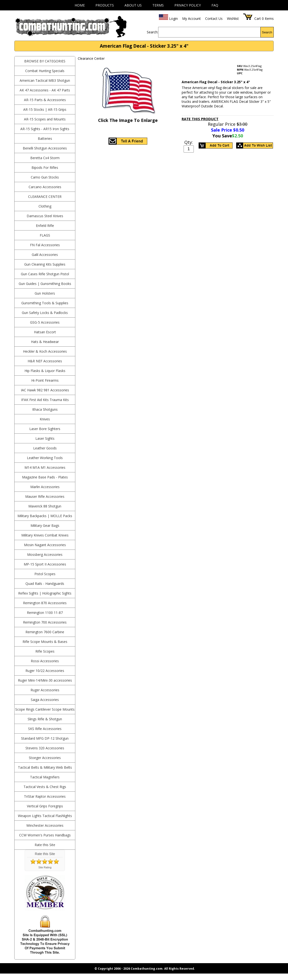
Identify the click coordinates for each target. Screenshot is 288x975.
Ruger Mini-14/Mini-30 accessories (45, 680)
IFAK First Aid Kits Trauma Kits (45, 399)
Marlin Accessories (45, 486)
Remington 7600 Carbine (44, 632)
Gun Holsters (45, 293)
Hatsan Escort (45, 332)
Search (267, 32)
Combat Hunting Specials (44, 70)
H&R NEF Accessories (45, 361)
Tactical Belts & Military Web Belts (45, 767)
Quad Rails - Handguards (44, 583)
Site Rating (45, 867)
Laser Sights (44, 438)
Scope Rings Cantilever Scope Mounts (45, 709)
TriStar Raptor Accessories (45, 796)
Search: (152, 32)
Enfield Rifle (45, 225)
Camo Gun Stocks (45, 177)
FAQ (214, 5)
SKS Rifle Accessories (45, 728)
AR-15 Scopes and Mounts (45, 119)
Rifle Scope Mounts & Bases (45, 641)
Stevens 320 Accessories (44, 748)
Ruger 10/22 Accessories (44, 670)
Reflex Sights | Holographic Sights (44, 593)
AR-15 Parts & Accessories (45, 99)
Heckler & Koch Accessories (45, 351)
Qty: (188, 142)
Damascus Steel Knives (45, 216)
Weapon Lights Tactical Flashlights (45, 815)
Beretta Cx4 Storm (45, 158)
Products (104, 5)
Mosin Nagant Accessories (45, 545)
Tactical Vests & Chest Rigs (44, 786)
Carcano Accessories (45, 187)
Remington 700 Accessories (45, 622)
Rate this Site (45, 844)
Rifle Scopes (44, 651)
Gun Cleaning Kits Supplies (44, 264)
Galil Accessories (45, 254)
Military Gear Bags (45, 525)
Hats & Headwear (45, 341)
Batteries (45, 138)
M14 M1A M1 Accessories (44, 467)
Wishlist (233, 18)
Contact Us (214, 18)
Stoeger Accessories (45, 757)
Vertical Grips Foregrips (45, 806)
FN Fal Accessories (45, 245)
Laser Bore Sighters (44, 428)
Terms (158, 5)
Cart (257, 18)
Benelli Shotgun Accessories (45, 148)
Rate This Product (200, 118)
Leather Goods (45, 448)
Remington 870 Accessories (45, 603)
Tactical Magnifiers (45, 777)
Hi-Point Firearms (45, 380)
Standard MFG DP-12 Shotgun (45, 738)
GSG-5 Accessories (45, 322)
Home (80, 5)
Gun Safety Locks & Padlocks (45, 312)
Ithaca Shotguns (45, 409)
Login (173, 18)
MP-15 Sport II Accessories (45, 564)
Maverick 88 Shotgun (44, 506)
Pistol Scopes (44, 574)
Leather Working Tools (45, 457)
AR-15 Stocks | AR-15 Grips (44, 109)
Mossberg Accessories (44, 554)
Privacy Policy (187, 5)
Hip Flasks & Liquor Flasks (44, 370)
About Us (133, 5)
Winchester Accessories (44, 825)
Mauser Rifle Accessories (44, 496)
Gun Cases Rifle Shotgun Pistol (45, 274)
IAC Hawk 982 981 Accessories (45, 390)
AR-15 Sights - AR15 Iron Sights (44, 129)
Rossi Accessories (45, 661)
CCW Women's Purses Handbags (45, 835)
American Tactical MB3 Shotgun (45, 80)
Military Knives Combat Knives (45, 535)
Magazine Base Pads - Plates (45, 477)
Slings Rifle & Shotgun (45, 719)
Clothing (45, 206)
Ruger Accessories (45, 690)
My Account (191, 18)
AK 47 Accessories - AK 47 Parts (45, 90)
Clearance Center (45, 196)
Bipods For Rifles (44, 167)
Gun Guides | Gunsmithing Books (45, 283)
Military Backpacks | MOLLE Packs (44, 516)
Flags (45, 235)
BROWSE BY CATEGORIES (44, 61)
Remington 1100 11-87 (45, 612)
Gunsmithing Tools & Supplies (44, 303)
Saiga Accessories (45, 699)
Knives (45, 419)
